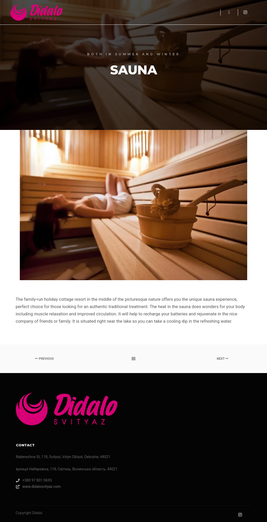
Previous (44, 359)
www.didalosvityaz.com (38, 487)
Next (222, 359)
